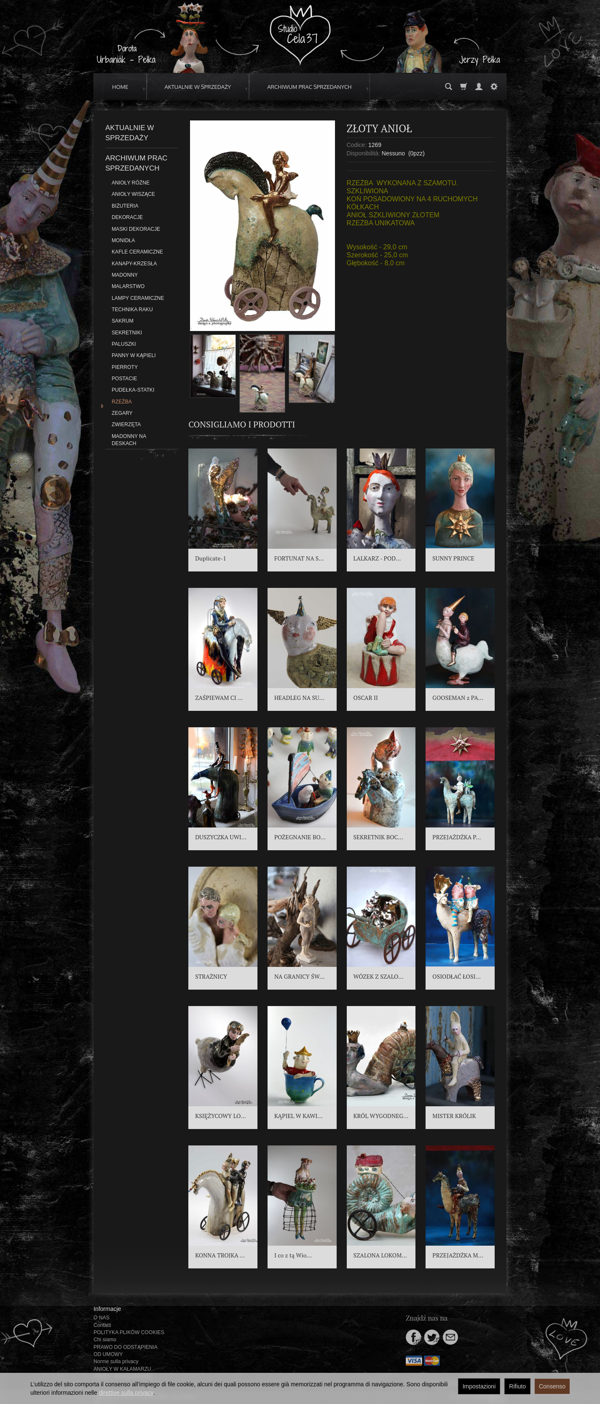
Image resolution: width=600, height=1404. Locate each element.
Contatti (102, 1325)
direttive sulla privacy (126, 1392)
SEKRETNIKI (127, 333)
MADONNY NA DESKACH (129, 439)
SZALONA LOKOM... (380, 1255)
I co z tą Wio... (293, 1255)
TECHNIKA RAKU (132, 309)
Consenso (552, 1386)
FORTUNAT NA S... (299, 558)
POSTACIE (124, 379)
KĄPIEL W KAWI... (298, 1116)
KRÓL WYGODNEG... (381, 1116)
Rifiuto (517, 1386)
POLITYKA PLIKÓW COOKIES (129, 1332)
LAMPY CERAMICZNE (138, 298)
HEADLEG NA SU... (299, 698)
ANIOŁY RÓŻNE (131, 183)
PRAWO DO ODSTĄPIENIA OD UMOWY (125, 1350)
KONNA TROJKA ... (220, 1255)
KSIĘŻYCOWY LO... (220, 1116)
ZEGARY (122, 413)
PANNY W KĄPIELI (134, 355)
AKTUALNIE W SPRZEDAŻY (198, 86)
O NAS (102, 1318)
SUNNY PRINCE (453, 558)
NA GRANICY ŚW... (299, 976)
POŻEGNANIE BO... (300, 837)
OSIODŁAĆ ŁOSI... (456, 976)
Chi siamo (105, 1340)
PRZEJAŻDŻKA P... (456, 837)
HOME (120, 86)
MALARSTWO (128, 286)
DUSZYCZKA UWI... (220, 837)
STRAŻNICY (211, 976)
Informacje (107, 1308)
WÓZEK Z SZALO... (379, 976)
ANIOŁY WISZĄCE (133, 194)
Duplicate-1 (210, 558)
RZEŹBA (122, 402)
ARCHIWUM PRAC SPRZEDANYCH (309, 86)
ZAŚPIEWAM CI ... (219, 698)
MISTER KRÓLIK (454, 1116)
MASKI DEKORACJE (136, 229)
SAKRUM (123, 321)
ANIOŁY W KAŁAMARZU (122, 1369)
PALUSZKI (124, 344)
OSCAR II (366, 698)
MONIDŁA (123, 240)
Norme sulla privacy (116, 1361)
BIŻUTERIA (125, 206)
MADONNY (125, 275)
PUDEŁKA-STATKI (133, 390)
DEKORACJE (127, 217)
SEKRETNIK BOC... (378, 837)
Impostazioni (479, 1386)
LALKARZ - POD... (377, 558)
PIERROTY (125, 367)
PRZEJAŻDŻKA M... (457, 1255)
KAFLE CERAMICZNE (137, 252)
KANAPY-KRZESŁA (134, 264)
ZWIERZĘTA (126, 424)
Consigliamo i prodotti (241, 424)
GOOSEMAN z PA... (457, 698)
